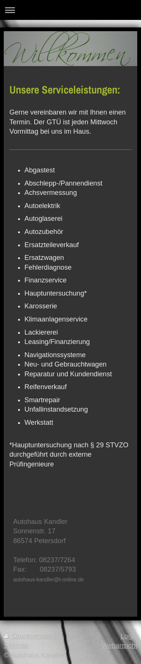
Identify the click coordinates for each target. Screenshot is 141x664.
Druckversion (29, 636)
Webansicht (119, 645)
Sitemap (16, 645)
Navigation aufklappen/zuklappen (70, 10)
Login (128, 636)
